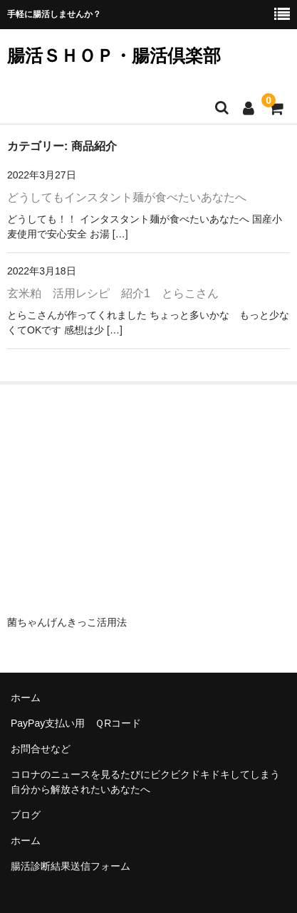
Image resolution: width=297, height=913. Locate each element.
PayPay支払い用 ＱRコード (76, 723)
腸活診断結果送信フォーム (70, 866)
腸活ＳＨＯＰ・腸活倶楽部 (114, 55)
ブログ (26, 815)
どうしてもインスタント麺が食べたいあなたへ (126, 197)
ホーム (26, 697)
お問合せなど (41, 748)
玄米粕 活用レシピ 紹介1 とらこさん (113, 293)
